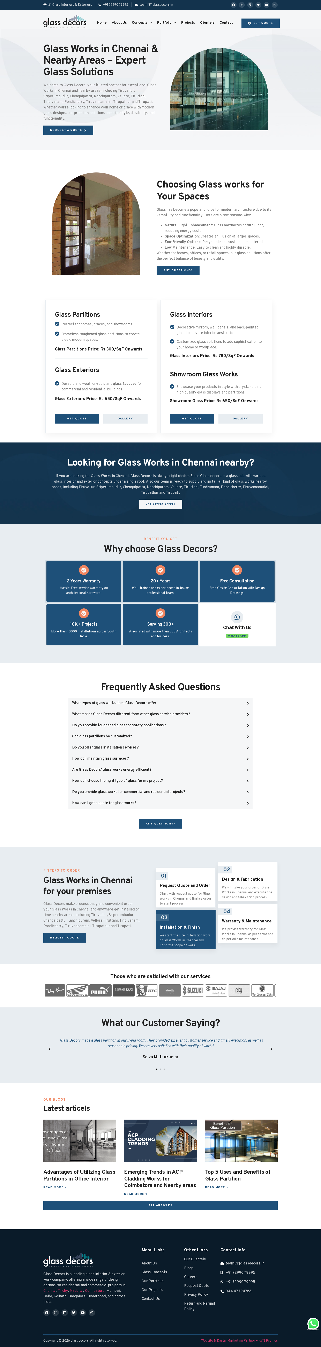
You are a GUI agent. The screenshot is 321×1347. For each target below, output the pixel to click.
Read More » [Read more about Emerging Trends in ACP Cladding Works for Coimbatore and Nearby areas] (136, 1194)
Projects (188, 22)
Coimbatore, (95, 1291)
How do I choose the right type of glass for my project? (117, 781)
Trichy (63, 1291)
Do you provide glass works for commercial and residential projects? (128, 792)
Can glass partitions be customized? (102, 736)
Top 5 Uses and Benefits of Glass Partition (237, 1176)
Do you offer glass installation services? (105, 747)
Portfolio (166, 23)
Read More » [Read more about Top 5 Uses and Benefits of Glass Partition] (217, 1187)
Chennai (49, 1291)
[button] (160, 703)
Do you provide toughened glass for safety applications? (119, 725)
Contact (226, 22)
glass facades (124, 383)
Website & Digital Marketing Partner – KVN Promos (239, 1341)
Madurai (76, 1291)
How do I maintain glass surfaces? (100, 758)
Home (102, 22)
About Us (119, 22)
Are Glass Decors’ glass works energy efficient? (111, 769)
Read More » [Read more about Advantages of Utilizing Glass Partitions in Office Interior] (55, 1187)
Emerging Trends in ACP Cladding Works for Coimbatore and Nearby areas (160, 1179)
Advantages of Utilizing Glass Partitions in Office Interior (79, 1176)
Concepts (142, 23)
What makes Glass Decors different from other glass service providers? (131, 714)
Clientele (207, 22)
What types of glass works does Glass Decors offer (114, 703)
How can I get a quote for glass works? (104, 803)
